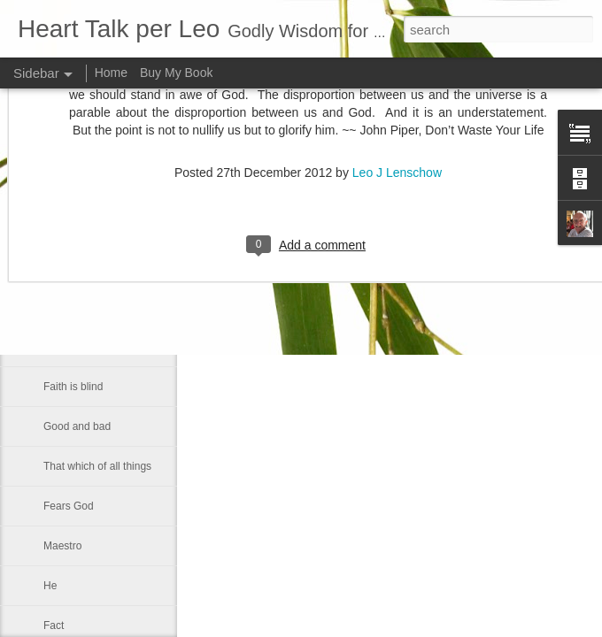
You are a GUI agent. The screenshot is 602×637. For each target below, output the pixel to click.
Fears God (68, 506)
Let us (58, 307)
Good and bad (77, 426)
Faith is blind (73, 386)
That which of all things (97, 466)
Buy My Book (176, 72)
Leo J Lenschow (446, 230)
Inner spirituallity (81, 347)
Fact (53, 625)
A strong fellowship (87, 267)
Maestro (62, 546)
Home (111, 72)
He (50, 585)
